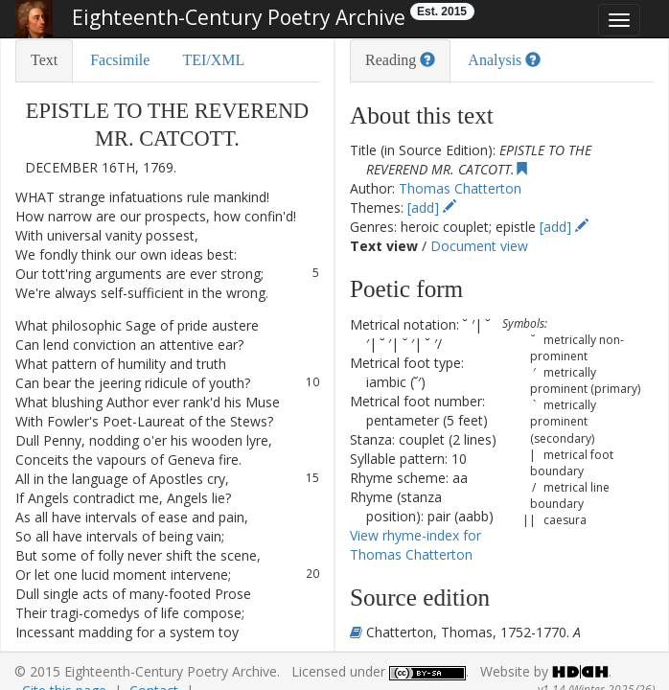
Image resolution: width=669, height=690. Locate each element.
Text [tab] (44, 60)
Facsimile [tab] (120, 60)
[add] (431, 207)
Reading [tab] (400, 60)
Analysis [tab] (504, 60)
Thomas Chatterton (460, 188)
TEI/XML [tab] (213, 60)
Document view (479, 246)
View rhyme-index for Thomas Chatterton (415, 545)
